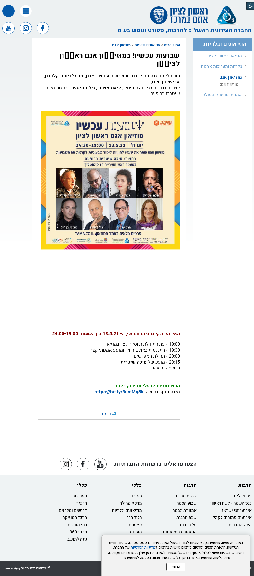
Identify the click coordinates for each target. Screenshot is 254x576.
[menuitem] (222, 56)
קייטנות (135, 525)
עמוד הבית (172, 45)
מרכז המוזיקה (75, 518)
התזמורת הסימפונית (179, 532)
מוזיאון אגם (121, 45)
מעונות (136, 532)
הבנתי (176, 567)
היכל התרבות (240, 525)
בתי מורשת (77, 525)
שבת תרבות (186, 518)
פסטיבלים (243, 496)
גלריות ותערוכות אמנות (221, 66)
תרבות (245, 485)
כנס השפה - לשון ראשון (231, 503)
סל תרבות (188, 525)
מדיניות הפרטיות (143, 547)
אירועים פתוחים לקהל (232, 518)
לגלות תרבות (185, 496)
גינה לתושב (77, 539)
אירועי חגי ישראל (236, 510)
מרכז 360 (78, 532)
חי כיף (81, 503)
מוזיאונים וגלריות (147, 45)
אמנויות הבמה (184, 510)
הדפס (105, 413)
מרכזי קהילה (131, 503)
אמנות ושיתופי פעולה (222, 95)
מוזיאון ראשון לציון (224, 56)
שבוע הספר (187, 503)
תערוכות (79, 496)
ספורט (136, 496)
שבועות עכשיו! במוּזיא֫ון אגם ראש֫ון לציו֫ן (119, 59)
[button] (26, 11)
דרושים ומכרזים (73, 510)
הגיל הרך (134, 518)
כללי (137, 485)
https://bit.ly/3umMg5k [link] (119, 391)
